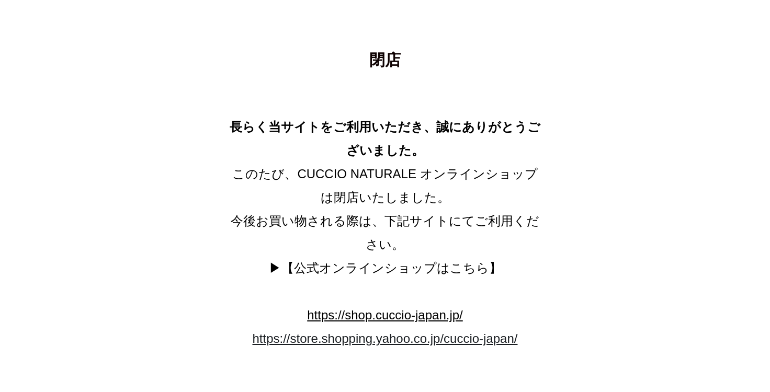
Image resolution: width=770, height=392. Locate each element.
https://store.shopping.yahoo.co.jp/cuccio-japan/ (385, 338)
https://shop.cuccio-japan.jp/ (385, 315)
